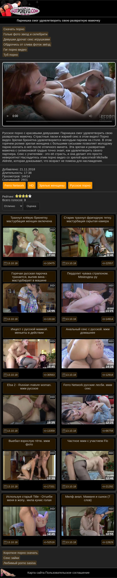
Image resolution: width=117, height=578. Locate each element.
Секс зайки (11, 558)
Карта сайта (36, 572)
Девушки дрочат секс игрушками (26, 39)
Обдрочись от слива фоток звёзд (26, 44)
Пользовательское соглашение (67, 572)
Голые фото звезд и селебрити (25, 34)
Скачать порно (13, 29)
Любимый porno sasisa (19, 563)
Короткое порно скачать (20, 552)
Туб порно (10, 54)
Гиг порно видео (15, 49)
